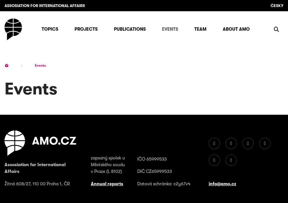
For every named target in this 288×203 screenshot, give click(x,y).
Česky (277, 5)
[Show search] (276, 29)
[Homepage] (13, 29)
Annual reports (107, 183)
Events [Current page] (40, 65)
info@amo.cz (222, 183)
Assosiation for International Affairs (44, 5)
